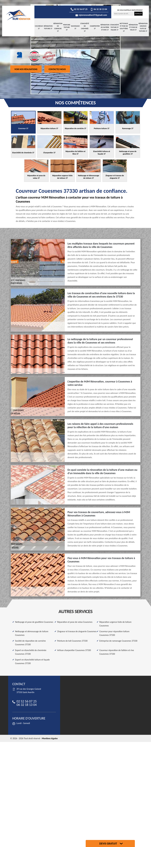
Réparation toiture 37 (48, 27)
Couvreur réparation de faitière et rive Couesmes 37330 (116, 652)
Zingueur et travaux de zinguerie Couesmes (76, 631)
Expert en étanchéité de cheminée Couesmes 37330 (30, 652)
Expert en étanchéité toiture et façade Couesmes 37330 (32, 661)
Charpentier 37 (95, 27)
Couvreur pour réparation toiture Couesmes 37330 (114, 633)
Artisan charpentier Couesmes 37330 (74, 650)
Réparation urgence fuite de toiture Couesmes (115, 624)
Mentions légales (50, 738)
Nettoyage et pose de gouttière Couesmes (34, 622)
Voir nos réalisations (26, 69)
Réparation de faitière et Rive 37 (104, 27)
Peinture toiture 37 (66, 27)
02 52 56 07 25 (79, 9)
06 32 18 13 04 (98, 9)
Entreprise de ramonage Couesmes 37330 (118, 640)
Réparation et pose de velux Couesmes (74, 622)
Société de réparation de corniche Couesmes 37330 (30, 642)
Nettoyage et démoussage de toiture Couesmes (31, 633)
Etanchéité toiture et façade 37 (114, 27)
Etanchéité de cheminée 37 (84, 27)
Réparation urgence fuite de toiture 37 (143, 27)
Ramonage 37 (75, 27)
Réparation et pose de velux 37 (133, 27)
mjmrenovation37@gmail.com (91, 15)
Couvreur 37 (39, 27)
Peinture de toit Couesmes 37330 (72, 640)
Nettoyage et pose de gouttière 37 (124, 27)
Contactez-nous (57, 69)
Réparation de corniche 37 (57, 27)
